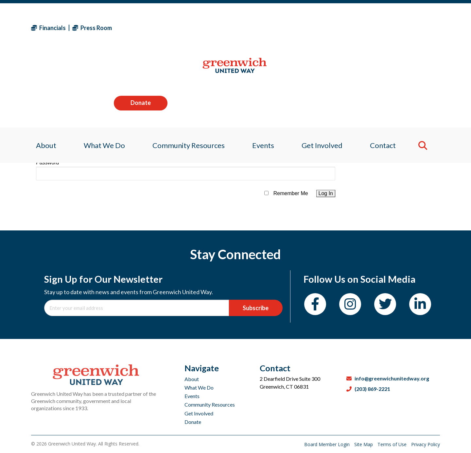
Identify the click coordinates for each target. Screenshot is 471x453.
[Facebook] (315, 304)
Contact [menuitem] (387, 70)
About (191, 379)
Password (47, 162)
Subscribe (256, 307)
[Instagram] (350, 304)
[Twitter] (385, 304)
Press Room (92, 27)
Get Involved (198, 413)
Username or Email (58, 136)
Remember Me (290, 193)
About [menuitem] (41, 70)
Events (192, 396)
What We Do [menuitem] (101, 70)
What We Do (199, 387)
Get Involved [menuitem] (324, 70)
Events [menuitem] (263, 70)
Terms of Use (392, 444)
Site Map (364, 444)
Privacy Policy (425, 444)
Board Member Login (327, 444)
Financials (48, 27)
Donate (413, 27)
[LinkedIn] (420, 304)
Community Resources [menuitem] (187, 70)
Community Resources (209, 404)
